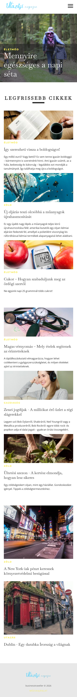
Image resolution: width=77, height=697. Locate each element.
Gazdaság (12, 402)
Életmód (11, 49)
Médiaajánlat (39, 690)
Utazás (10, 637)
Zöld (8, 205)
